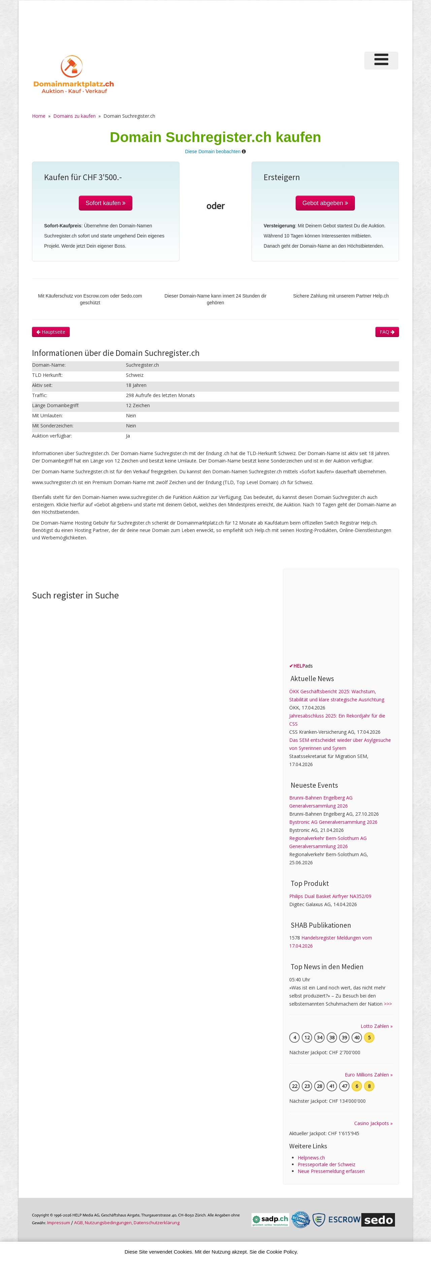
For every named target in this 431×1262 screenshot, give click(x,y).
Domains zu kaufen (74, 116)
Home (38, 116)
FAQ (387, 332)
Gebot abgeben (325, 203)
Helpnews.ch (311, 1157)
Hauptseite (50, 332)
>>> (388, 1004)
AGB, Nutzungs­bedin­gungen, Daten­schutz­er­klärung (126, 1222)
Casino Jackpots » (373, 1123)
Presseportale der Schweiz (326, 1164)
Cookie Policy (281, 1252)
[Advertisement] (285, 25)
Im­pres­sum (58, 1222)
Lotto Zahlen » (377, 1026)
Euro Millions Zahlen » (369, 1074)
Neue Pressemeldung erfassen (331, 1171)
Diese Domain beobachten (213, 151)
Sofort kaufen (106, 203)
